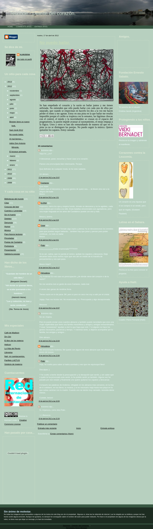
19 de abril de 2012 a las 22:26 (49, 418)
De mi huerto (10, 215)
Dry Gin (7, 337)
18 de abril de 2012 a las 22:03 (49, 341)
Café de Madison (11, 333)
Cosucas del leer (11, 207)
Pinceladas (9, 238)
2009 (9, 178)
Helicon (7, 344)
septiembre (15, 95)
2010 (9, 174)
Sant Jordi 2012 (16, 130)
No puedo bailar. (16, 134)
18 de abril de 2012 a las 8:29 (49, 220)
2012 (9, 86)
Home (10, 26)
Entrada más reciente (47, 428)
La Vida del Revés (12, 348)
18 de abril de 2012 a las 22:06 (49, 355)
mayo (12, 113)
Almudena (25, 54)
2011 (9, 169)
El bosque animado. (18, 152)
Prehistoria (9, 246)
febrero (13, 160)
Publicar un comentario (47, 424)
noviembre (15, 91)
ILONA (44, 203)
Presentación (10, 250)
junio (12, 108)
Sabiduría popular (12, 254)
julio (12, 104)
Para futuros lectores (13, 234)
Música (7, 230)
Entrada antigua (107, 428)
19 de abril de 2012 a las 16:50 (49, 401)
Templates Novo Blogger (76, 528)
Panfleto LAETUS (12, 360)
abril (12, 117)
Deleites (8, 218)
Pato (43, 245)
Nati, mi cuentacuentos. (14, 356)
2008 (9, 182)
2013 (9, 82)
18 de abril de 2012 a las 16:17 (49, 268)
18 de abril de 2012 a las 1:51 (49, 197)
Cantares (45, 183)
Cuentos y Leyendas (13, 211)
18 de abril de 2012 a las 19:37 (49, 308)
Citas (6, 203)
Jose (43, 225)
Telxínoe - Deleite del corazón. (43, 13)
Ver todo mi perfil (24, 59)
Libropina (8, 352)
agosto (13, 99)
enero (12, 165)
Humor (7, 226)
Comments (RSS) (24, 26)
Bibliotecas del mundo (14, 199)
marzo (13, 156)
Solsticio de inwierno (13, 364)
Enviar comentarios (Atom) (61, 434)
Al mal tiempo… (16, 139)
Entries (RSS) (41, 26)
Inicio (78, 428)
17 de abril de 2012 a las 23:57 (49, 177)
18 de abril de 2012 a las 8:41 (49, 240)
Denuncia (8, 222)
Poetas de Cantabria (13, 242)
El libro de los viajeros (13, 340)
